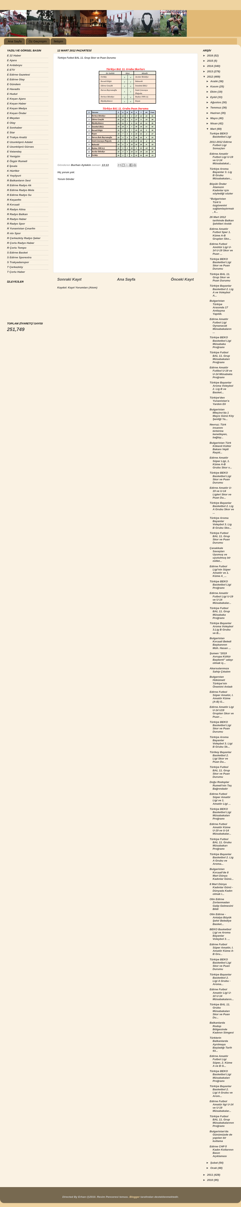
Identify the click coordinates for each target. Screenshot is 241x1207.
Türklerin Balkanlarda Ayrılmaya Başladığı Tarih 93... (221, 1044)
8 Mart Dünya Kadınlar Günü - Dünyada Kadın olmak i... (221, 889)
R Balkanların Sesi (19, 180)
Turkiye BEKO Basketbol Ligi (220, 135)
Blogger (134, 1196)
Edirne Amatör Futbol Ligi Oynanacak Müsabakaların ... (221, 326)
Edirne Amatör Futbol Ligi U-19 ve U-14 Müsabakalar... (221, 598)
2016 (210, 55)
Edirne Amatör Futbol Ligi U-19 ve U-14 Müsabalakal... (221, 158)
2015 (210, 60)
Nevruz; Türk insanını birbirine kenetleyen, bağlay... (219, 431)
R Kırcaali (13, 204)
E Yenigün (13, 156)
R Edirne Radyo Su (19, 194)
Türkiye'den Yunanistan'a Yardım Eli (219, 401)
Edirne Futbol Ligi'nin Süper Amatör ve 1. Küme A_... (220, 571)
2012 (210, 76)
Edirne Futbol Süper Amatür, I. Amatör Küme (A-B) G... (221, 696)
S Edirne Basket (17, 252)
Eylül (214, 97)
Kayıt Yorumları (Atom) (82, 287)
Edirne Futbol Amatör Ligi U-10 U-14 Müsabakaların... (222, 994)
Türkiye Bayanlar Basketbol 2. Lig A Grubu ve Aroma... (222, 859)
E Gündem (14, 84)
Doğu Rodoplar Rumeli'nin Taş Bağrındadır (221, 785)
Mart (213, 128)
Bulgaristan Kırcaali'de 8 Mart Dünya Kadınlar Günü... (222, 874)
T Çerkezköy (15, 267)
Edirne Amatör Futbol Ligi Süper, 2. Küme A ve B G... (221, 1061)
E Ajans (12, 60)
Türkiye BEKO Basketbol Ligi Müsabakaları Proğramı (220, 813)
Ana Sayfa (15, 41)
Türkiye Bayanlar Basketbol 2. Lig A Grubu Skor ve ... (222, 507)
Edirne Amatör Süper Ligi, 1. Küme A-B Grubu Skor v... (221, 462)
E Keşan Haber (16, 103)
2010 (210, 1179)
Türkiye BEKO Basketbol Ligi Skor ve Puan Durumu (220, 264)
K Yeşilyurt (14, 175)
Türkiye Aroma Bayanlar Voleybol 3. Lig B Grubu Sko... (221, 522)
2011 (210, 1174)
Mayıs (214, 118)
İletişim (58, 41)
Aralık (214, 81)
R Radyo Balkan (17, 214)
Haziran (215, 112)
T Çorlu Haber (16, 271)
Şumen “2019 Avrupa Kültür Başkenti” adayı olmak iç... (221, 658)
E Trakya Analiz (17, 137)
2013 (210, 71)
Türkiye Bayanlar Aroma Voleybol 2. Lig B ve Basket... (221, 387)
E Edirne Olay (16, 79)
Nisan (214, 123)
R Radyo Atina (16, 209)
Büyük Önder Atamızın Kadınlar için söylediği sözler (221, 188)
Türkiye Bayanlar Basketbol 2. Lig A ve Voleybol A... (222, 290)
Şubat (214, 1162)
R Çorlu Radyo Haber (20, 242)
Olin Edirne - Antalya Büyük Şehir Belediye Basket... (221, 919)
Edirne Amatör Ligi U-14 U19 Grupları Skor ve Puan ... (222, 711)
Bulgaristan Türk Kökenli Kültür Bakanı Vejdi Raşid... (220, 447)
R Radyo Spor (16, 223)
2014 (210, 65)
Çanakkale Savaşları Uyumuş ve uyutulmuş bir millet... (220, 555)
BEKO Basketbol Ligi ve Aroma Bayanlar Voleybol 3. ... (220, 934)
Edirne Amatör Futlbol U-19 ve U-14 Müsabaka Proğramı (221, 372)
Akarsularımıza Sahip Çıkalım (220, 670)
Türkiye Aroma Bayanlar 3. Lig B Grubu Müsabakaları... (221, 173)
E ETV (11, 69)
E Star (11, 132)
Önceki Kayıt (182, 279)
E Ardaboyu (14, 65)
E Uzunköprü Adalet (20, 142)
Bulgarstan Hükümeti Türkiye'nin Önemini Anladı (221, 681)
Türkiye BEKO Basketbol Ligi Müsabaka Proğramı (220, 342)
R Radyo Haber (17, 219)
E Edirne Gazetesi (18, 74)
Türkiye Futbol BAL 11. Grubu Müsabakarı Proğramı (221, 844)
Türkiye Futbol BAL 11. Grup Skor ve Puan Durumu (220, 537)
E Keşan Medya (17, 108)
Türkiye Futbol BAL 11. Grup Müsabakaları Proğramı (220, 357)
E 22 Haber (14, 55)
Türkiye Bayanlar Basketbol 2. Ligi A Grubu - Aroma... (221, 979)
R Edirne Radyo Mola (20, 190)
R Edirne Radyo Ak (19, 185)
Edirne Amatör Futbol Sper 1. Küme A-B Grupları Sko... (220, 233)
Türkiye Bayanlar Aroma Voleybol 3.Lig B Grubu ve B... (221, 628)
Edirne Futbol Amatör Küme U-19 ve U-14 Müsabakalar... (220, 829)
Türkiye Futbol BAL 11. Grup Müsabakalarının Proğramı (222, 1121)
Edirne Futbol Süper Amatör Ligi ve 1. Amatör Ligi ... (220, 798)
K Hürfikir (13, 170)
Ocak (214, 1167)
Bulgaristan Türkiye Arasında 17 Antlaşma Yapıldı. (219, 307)
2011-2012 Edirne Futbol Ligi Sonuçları (221, 145)
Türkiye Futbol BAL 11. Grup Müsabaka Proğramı (220, 613)
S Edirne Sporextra (19, 257)
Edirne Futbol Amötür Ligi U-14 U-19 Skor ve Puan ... (221, 248)
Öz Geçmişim (38, 41)
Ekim (214, 91)
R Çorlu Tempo (16, 247)
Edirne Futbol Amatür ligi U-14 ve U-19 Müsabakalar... (222, 1106)
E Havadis (13, 89)
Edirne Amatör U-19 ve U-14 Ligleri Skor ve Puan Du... (221, 492)
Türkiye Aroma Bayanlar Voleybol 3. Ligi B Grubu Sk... (221, 742)
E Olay (11, 122)
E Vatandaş (14, 151)
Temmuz (216, 107)
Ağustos (216, 102)
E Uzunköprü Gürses (20, 146)
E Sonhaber (14, 127)
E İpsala (12, 166)
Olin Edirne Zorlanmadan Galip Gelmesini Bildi (221, 904)
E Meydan (13, 118)
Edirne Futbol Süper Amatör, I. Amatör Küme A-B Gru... (222, 949)
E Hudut (12, 93)
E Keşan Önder (17, 113)
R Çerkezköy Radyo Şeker (24, 238)
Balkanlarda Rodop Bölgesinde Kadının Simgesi (222, 1027)
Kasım (214, 86)
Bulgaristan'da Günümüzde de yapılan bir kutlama (221, 1136)
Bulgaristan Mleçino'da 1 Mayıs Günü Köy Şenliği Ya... (222, 414)
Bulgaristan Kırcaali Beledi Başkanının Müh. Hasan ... (220, 643)
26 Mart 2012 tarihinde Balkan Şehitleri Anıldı (222, 220)
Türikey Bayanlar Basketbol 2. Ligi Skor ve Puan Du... (221, 757)
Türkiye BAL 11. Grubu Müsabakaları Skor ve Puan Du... (220, 1011)
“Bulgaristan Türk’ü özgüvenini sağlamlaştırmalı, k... (222, 205)
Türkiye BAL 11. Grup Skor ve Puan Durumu (220, 277)
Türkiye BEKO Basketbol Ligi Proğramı (220, 584)
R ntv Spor (14, 233)
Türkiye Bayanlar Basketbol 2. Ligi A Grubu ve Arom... (221, 1091)
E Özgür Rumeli (17, 161)
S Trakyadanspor (18, 262)
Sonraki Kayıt (69, 279)
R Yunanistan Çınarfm (21, 228)
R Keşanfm (14, 199)
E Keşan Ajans (16, 98)
